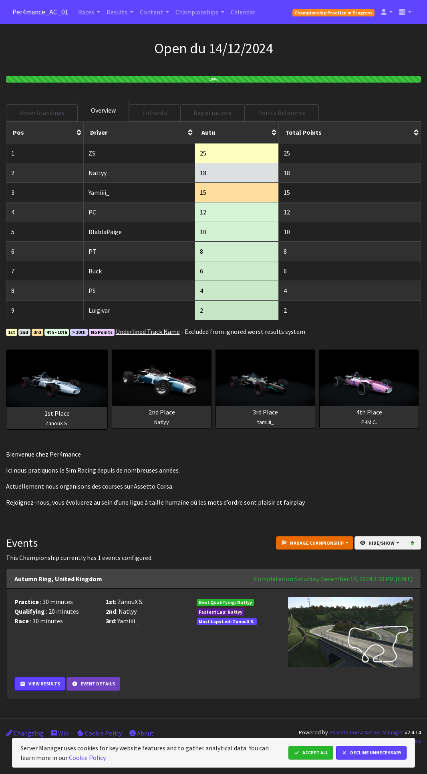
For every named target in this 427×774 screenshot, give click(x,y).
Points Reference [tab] (282, 113)
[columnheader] (45, 132)
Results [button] (118, 12)
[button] (387, 12)
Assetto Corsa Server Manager (366, 732)
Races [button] (86, 12)
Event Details (93, 684)
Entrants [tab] (154, 113)
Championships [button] (197, 12)
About (141, 733)
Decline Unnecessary (371, 753)
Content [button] (152, 12)
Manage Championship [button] (312, 543)
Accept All (311, 753)
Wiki (60, 733)
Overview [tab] (103, 110)
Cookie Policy (99, 733)
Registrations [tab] (212, 113)
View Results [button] (40, 684)
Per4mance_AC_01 (40, 12)
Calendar (243, 12)
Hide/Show (377, 543)
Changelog (25, 733)
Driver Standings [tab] (41, 113)
